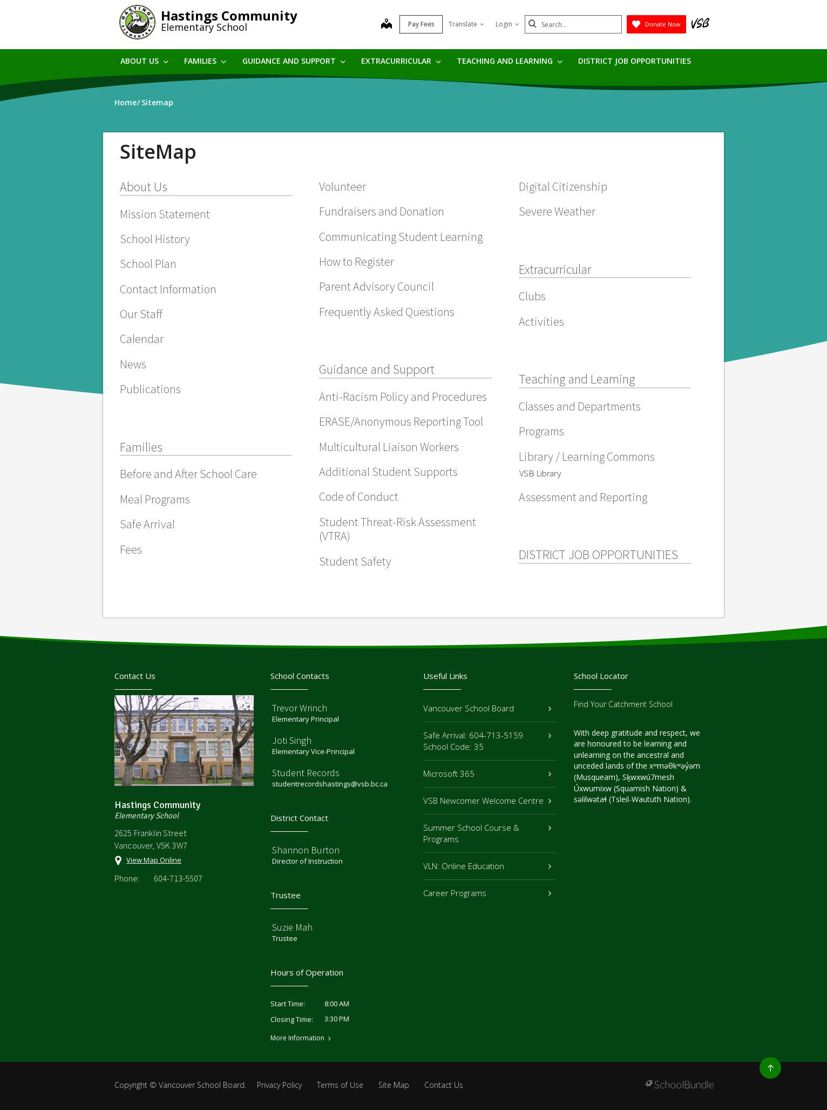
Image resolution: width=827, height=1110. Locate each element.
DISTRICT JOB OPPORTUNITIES (634, 61)
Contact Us (443, 1085)
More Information (297, 1038)
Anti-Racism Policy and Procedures (403, 396)
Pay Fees (421, 24)
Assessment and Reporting (583, 496)
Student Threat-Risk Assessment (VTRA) (397, 528)
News (133, 364)
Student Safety (355, 561)
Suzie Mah (292, 927)
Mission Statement (165, 213)
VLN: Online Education (487, 865)
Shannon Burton (306, 850)
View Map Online (153, 860)
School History (155, 238)
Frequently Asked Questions (387, 311)
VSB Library (540, 473)
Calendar (142, 338)
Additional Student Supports (388, 471)
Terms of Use (340, 1085)
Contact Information (168, 289)
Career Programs (487, 892)
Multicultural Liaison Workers (389, 446)
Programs (541, 431)
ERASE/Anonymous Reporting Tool (401, 421)
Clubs (532, 296)
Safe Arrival (147, 524)
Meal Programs (155, 499)
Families (205, 61)
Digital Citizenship (563, 186)
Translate (466, 24)
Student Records (306, 772)
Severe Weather (557, 211)
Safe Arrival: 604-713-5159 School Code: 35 (487, 741)
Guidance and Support (293, 61)
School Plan (148, 263)
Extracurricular (401, 61)
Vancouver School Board (487, 708)
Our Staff (141, 313)
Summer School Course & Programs (487, 833)
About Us (144, 61)
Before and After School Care (188, 473)
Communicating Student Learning (401, 236)
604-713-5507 (178, 878)
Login (507, 24)
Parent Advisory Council (376, 286)
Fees (131, 549)
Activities (541, 321)
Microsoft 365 (487, 773)
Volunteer (342, 186)
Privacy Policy (279, 1085)
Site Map (393, 1085)
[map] (386, 24)
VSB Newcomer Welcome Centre (487, 800)
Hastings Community (229, 15)
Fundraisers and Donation (381, 211)
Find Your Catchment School (623, 704)
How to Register (356, 261)
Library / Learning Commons (587, 456)
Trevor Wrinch (299, 708)
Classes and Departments (580, 406)
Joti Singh (291, 740)
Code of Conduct (358, 496)
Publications (150, 388)
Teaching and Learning (509, 61)
